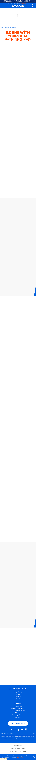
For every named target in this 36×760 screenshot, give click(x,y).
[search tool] (33, 5)
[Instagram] (26, 730)
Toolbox (18, 698)
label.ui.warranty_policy (18, 748)
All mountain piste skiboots (18, 708)
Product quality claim (18, 715)
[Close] (34, 757)
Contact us (18, 696)
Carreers (18, 694)
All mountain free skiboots (18, 710)
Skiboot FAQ (18, 713)
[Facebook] (18, 730)
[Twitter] (22, 730)
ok (34, 733)
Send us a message (18, 723)
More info (20, 757)
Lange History (18, 692)
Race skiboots (18, 706)
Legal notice (18, 745)
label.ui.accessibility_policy (18, 751)
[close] (34, 2)
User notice (18, 717)
